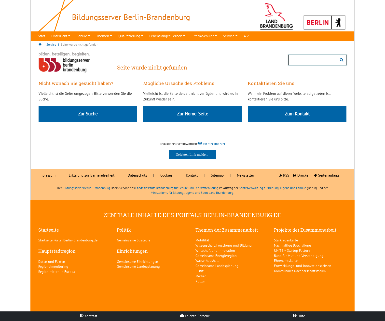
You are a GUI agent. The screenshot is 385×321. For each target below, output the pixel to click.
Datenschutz (137, 175)
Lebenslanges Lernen (165, 36)
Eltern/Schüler (203, 36)
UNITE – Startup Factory (292, 250)
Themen (102, 36)
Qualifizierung (129, 36)
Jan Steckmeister (214, 144)
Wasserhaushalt (207, 260)
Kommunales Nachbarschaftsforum (300, 270)
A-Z (246, 36)
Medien (200, 276)
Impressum (47, 175)
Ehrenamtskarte (286, 260)
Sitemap (217, 175)
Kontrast (88, 316)
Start (41, 36)
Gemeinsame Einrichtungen (137, 261)
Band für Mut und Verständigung (298, 255)
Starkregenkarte (286, 240)
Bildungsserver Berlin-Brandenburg (86, 188)
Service (228, 36)
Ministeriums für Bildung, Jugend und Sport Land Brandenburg (192, 193)
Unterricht (59, 36)
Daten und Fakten (51, 261)
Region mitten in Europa (56, 271)
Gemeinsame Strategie (133, 240)
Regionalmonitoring (53, 266)
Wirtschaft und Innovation (215, 250)
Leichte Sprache (195, 316)
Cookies (166, 175)
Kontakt (192, 175)
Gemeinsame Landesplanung (138, 266)
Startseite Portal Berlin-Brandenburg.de (67, 240)
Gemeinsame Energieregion (216, 255)
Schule (82, 36)
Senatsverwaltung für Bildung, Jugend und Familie (272, 188)
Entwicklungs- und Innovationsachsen (302, 265)
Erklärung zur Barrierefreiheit (91, 175)
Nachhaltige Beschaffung (292, 245)
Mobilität (202, 240)
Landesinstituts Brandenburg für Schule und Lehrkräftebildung (176, 188)
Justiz (199, 270)
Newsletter (245, 175)
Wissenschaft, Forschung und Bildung (223, 245)
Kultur (200, 281)
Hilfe (299, 316)
